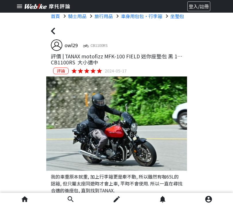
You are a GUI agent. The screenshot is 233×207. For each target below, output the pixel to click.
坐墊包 (177, 16)
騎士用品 (77, 16)
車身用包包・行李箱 (141, 16)
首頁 (55, 16)
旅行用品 (104, 16)
